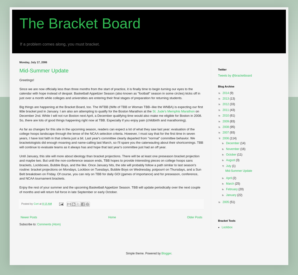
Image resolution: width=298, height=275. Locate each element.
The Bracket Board (80, 23)
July (229, 166)
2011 (226, 110)
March (230, 183)
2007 (226, 132)
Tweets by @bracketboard (235, 75)
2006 (226, 138)
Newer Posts (29, 217)
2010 (226, 115)
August (231, 160)
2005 (226, 202)
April (229, 178)
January (231, 195)
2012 (226, 104)
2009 (226, 121)
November (233, 149)
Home (112, 217)
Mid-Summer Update (44, 71)
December (233, 143)
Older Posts (194, 217)
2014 (226, 93)
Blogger (166, 253)
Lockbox (227, 227)
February (232, 189)
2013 (226, 98)
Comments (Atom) (49, 224)
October (231, 154)
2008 (226, 127)
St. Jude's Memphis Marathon (174, 111)
